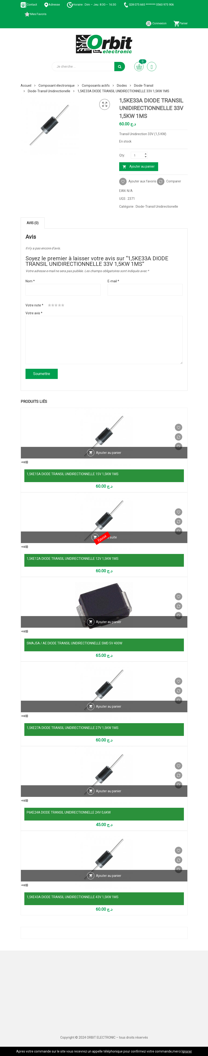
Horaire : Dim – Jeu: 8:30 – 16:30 (91, 4)
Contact (29, 4)
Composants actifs (96, 85)
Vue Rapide (178, 446)
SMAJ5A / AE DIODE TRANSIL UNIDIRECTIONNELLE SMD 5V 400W (74, 643)
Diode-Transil (143, 85)
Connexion (156, 23)
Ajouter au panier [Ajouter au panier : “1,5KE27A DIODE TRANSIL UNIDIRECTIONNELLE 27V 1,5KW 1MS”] (108, 706)
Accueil (26, 85)
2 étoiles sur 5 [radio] (52, 305)
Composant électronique (56, 85)
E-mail (113, 281)
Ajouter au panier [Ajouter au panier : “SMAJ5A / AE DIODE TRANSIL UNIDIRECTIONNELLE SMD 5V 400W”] (108, 622)
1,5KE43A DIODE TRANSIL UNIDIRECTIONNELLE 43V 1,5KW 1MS (72, 897)
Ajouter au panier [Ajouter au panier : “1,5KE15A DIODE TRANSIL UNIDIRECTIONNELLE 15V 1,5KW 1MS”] (108, 453)
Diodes (122, 85)
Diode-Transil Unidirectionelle (49, 91)
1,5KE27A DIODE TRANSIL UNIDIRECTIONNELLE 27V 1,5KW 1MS (72, 728)
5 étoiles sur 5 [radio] (62, 305)
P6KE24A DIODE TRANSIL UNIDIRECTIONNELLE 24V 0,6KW (69, 812)
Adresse (52, 4)
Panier (180, 23)
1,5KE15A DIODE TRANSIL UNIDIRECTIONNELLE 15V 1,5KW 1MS (72, 474)
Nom (30, 281)
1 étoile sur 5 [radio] (49, 305)
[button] (104, 104)
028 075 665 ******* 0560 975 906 (148, 4)
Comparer (173, 181)
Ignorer (187, 1051)
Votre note (34, 305)
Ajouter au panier (142, 166)
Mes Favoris (35, 14)
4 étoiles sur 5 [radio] (59, 305)
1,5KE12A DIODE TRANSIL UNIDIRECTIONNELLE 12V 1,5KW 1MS (72, 558)
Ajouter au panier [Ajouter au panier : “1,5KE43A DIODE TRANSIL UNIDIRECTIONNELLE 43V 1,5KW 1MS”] (108, 876)
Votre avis (34, 313)
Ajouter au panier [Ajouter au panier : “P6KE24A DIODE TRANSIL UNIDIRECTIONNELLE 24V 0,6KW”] (108, 791)
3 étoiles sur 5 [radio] (56, 305)
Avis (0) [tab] (32, 223)
